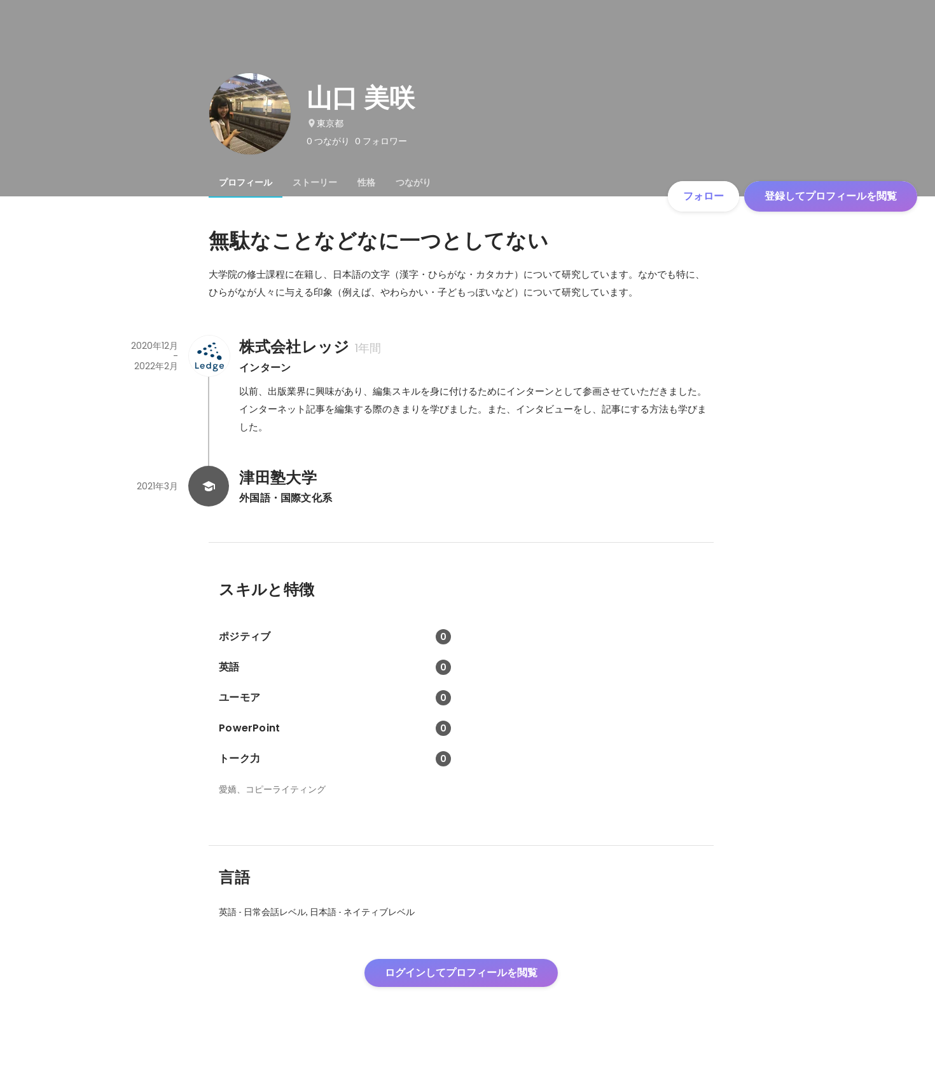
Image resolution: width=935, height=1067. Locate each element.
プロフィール (245, 182)
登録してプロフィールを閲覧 (831, 196)
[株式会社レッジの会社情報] (208, 356)
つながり (413, 182)
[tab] (245, 182)
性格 (366, 182)
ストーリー (315, 182)
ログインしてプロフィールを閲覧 (461, 972)
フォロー (703, 196)
